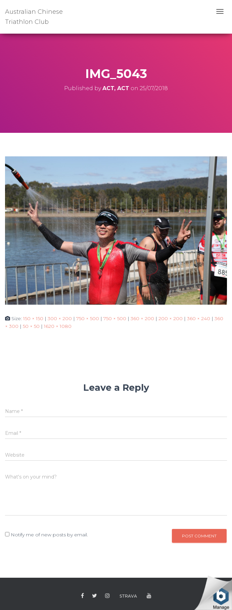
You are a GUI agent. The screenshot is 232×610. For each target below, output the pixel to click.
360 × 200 (142, 318)
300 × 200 (60, 318)
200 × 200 (170, 318)
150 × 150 (33, 318)
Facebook (82, 596)
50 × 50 (31, 326)
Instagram (107, 596)
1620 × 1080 (58, 326)
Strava (128, 596)
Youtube (149, 596)
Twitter (94, 596)
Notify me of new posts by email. (49, 535)
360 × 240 (198, 318)
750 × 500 (87, 318)
